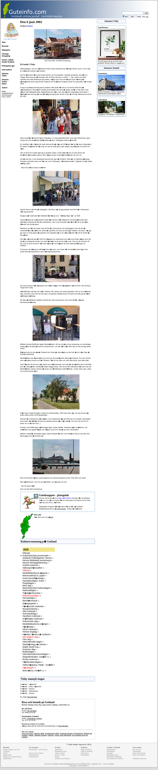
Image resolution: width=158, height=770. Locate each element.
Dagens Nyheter (87, 751)
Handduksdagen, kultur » (34, 581)
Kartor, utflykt (8, 60)
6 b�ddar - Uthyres (27, 693)
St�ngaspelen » (30, 603)
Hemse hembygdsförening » (36, 563)
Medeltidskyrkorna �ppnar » (36, 573)
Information (7, 70)
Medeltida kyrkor (61, 751)
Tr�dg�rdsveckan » (32, 593)
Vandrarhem (7, 758)
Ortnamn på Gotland (62, 758)
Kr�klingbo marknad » (33, 619)
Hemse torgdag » (31, 632)
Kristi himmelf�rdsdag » (34, 578)
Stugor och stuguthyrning (12, 757)
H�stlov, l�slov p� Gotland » (37, 634)
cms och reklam (108, 764)
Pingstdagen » (29, 583)
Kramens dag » (30, 649)
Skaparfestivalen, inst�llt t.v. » (37, 657)
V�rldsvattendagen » (33, 662)
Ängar (57, 757)
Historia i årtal (39, 733)
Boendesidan (32, 697)
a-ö (147, 16)
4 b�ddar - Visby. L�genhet (30, 686)
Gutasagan (137, 751)
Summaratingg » (30, 613)
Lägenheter (7, 755)
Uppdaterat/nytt (7, 93)
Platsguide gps (8, 66)
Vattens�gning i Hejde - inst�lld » (39, 665)
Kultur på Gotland (139, 753)
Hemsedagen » (30, 598)
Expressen (84, 753)
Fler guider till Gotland (115, 758)
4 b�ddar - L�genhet (28, 684)
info (143, 16)
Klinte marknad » (30, 629)
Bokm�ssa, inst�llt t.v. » (34, 670)
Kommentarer (7, 95)
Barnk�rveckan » (31, 600)
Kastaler (110, 753)
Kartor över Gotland (36, 753)
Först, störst (6, 97)
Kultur (4, 82)
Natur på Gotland (139, 755)
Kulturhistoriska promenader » (37, 555)
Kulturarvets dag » (31, 621)
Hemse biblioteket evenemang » (37, 560)
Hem (4, 42)
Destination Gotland (34, 718)
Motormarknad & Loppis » (34, 575)
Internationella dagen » (33, 642)
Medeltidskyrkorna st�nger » (36, 624)
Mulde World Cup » (32, 647)
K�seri (50, 517)
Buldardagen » (29, 652)
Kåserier (51, 735)
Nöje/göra (6, 50)
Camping (6, 751)
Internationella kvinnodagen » (36, 654)
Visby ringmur (60, 753)
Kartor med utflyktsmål (63, 735)
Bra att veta (137, 749)
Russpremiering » (31, 609)
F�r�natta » (29, 627)
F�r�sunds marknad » (34, 606)
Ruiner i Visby (60, 755)
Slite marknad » (30, 611)
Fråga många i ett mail (11, 749)
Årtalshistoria (34, 755)
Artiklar (30, 735)
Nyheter (5, 74)
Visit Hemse (61, 509)
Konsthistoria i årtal (52, 733)
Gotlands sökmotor (139, 758)
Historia (5, 80)
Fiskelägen (111, 751)
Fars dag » (28, 639)
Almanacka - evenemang (38, 749)
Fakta (4, 76)
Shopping (6, 56)
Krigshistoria (78, 733)
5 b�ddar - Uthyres (27, 689)
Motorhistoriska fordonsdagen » (37, 588)
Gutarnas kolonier (66, 733)
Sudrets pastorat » (31, 565)
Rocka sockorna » (31, 659)
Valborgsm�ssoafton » (33, 568)
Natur (4, 84)
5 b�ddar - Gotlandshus (29, 691)
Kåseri (30, 26)
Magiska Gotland (41, 735)
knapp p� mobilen (64, 498)
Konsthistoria (34, 757)
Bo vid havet (31, 711)
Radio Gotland (86, 749)
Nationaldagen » (30, 590)
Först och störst (27, 733)
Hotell (5, 753)
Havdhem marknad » (32, 616)
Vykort (4, 88)
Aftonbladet (85, 755)
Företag (5, 54)
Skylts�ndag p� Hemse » (35, 644)
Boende (5, 46)
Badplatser (59, 749)
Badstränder (111, 749)
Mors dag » (28, 585)
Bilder (4, 91)
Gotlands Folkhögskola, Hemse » (38, 558)
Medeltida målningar (114, 757)
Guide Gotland (8, 62)
